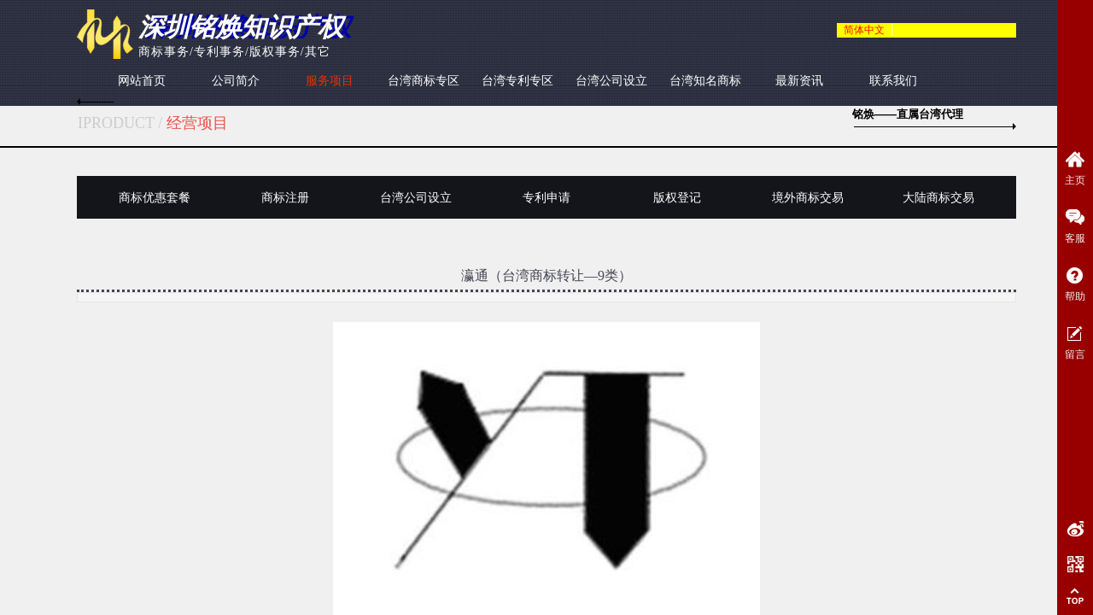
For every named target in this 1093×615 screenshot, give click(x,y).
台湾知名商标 (705, 80)
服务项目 (330, 80)
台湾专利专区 (517, 80)
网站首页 (142, 80)
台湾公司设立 (611, 80)
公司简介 (236, 80)
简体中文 (864, 30)
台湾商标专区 (423, 80)
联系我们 (893, 80)
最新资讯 (799, 80)
